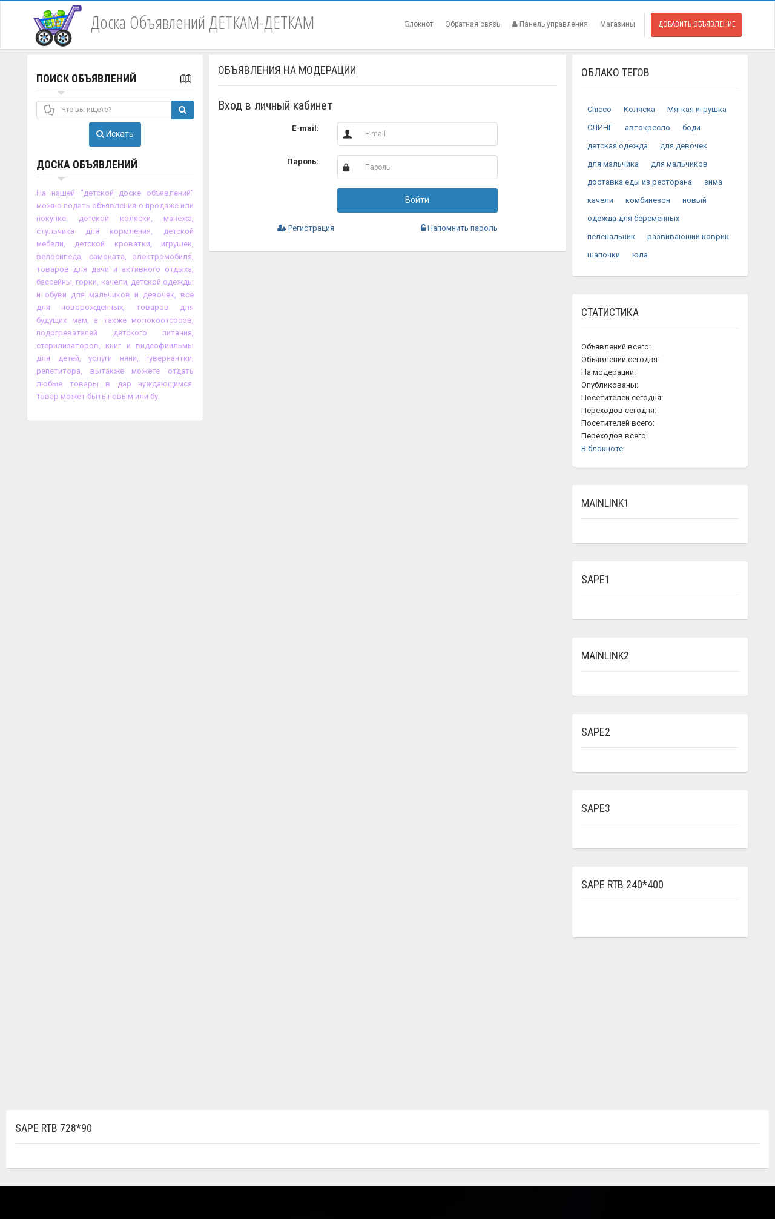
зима (713, 182)
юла (640, 254)
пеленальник (611, 236)
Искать (115, 134)
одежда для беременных (633, 218)
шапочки (603, 254)
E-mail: (305, 128)
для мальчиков (679, 163)
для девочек (683, 145)
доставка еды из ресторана (639, 182)
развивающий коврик (688, 236)
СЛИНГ (600, 127)
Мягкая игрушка (697, 109)
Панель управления (550, 24)
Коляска (639, 109)
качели (600, 200)
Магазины (617, 24)
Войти (417, 200)
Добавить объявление (697, 24)
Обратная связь (472, 24)
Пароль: (303, 161)
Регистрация (305, 228)
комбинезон (647, 200)
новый (694, 200)
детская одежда (617, 145)
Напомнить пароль (459, 228)
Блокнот (419, 24)
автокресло (647, 127)
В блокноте (602, 448)
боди (691, 127)
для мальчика (613, 163)
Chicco (599, 109)
